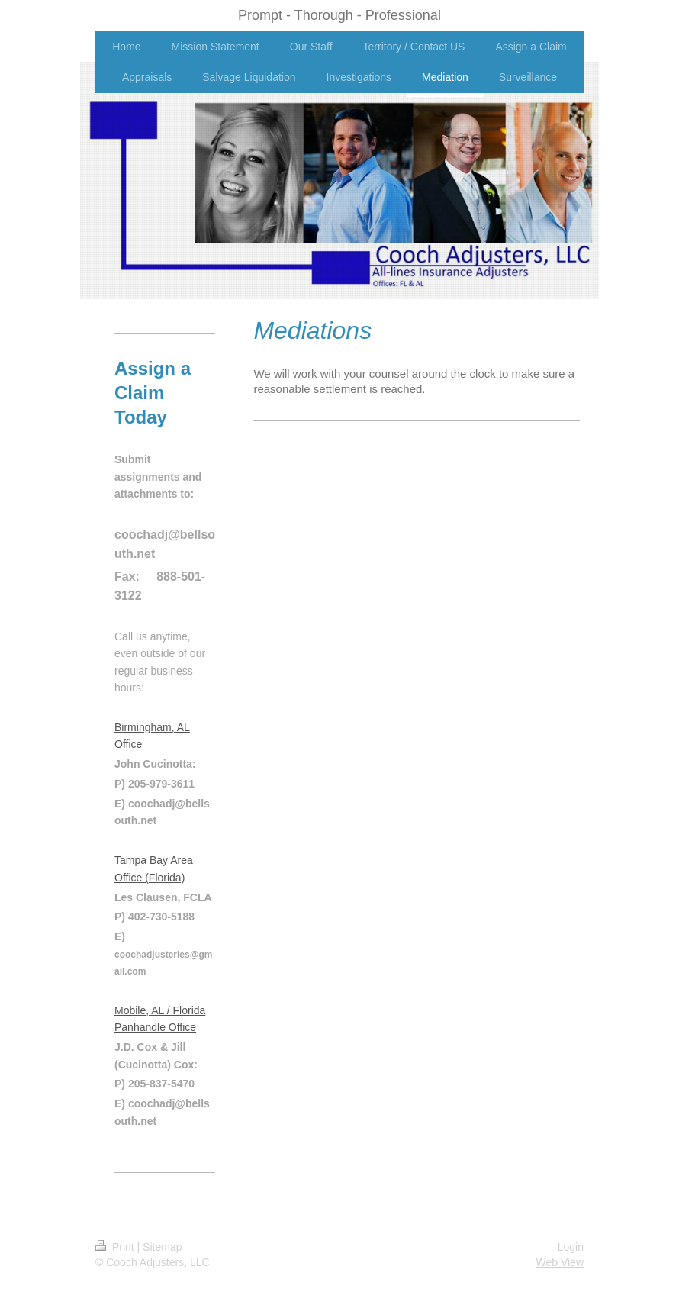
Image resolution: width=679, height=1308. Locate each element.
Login (571, 1247)
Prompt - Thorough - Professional (339, 15)
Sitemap (162, 1247)
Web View (560, 1262)
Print (116, 1247)
